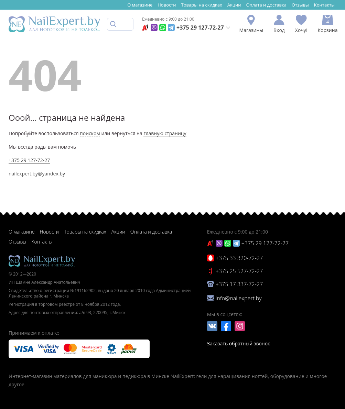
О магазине (139, 5)
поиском (90, 133)
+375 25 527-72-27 (239, 271)
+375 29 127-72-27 (200, 27)
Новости (167, 5)
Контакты (324, 5)
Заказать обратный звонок (238, 343)
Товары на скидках (201, 5)
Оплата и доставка (266, 5)
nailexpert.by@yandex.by (37, 173)
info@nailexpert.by (239, 298)
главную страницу (164, 133)
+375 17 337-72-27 (239, 284)
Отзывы (300, 5)
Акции (234, 5)
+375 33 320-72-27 (239, 258)
